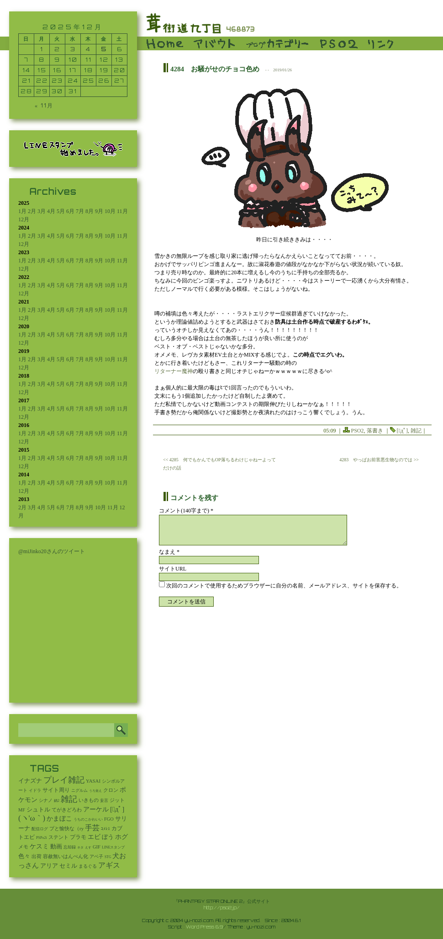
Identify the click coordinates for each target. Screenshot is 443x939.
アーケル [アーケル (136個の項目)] (96, 809)
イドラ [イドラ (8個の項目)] (35, 790)
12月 (23, 219)
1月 (22, 211)
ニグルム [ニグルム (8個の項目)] (79, 790)
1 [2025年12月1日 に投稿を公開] (41, 49)
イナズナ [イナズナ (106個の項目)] (30, 780)
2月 (32, 211)
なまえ (169, 552)
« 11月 (44, 105)
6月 (70, 211)
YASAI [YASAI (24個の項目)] (93, 781)
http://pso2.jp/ (222, 907)
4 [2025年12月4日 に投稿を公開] (88, 49)
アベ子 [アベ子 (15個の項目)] (96, 856)
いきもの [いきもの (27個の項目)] (89, 800)
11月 (122, 211)
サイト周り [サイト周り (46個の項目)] (56, 790)
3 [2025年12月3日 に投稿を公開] (73, 49)
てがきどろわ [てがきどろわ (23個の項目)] (67, 809)
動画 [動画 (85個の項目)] (56, 846)
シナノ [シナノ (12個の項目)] (46, 800)
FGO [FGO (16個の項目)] (109, 819)
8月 (89, 211)
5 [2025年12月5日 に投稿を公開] (104, 49)
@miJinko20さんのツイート (51, 551)
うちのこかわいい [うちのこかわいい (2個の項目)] (88, 819)
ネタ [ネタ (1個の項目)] (80, 847)
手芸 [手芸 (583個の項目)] (92, 828)
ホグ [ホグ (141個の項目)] (121, 836)
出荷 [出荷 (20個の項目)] (37, 856)
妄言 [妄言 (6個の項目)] (104, 800)
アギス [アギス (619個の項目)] (109, 865)
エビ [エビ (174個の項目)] (94, 836)
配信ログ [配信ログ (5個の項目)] (40, 829)
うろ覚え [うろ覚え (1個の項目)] (95, 791)
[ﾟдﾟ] (402, 430)
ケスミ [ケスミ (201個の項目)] (39, 846)
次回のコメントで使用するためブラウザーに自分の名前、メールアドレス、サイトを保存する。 (284, 585)
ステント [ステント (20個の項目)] (58, 837)
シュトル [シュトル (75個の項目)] (38, 809)
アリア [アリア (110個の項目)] (49, 865)
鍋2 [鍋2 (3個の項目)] (56, 801)
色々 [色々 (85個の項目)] (24, 856)
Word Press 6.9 (204, 926)
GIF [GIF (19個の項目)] (96, 846)
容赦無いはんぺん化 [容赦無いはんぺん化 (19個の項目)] (65, 856)
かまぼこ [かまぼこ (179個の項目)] (59, 818)
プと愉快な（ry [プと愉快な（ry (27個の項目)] (66, 828)
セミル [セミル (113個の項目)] (68, 865)
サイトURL (172, 569)
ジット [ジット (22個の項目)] (117, 800)
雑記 (416, 430)
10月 (110, 211)
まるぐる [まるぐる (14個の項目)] (88, 866)
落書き (375, 430)
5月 (61, 211)
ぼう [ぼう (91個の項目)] (108, 837)
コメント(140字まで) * (186, 510)
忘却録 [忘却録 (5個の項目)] (69, 847)
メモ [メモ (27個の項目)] (23, 846)
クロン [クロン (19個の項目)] (110, 790)
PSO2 (357, 430)
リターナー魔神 (173, 371)
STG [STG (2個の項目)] (108, 857)
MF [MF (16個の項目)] (21, 809)
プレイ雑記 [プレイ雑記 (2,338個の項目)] (63, 779)
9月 (99, 211)
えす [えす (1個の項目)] (88, 847)
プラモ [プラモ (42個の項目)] (78, 837)
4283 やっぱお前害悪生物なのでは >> (379, 459)
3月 (41, 211)
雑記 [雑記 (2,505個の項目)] (69, 799)
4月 (51, 211)
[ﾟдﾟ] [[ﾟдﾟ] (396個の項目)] (117, 809)
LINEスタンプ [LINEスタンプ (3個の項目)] (113, 847)
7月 (80, 211)
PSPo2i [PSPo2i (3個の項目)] (41, 838)
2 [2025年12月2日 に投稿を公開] (57, 49)
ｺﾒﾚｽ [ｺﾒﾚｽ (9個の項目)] (105, 829)
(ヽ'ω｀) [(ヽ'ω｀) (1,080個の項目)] (31, 818)
